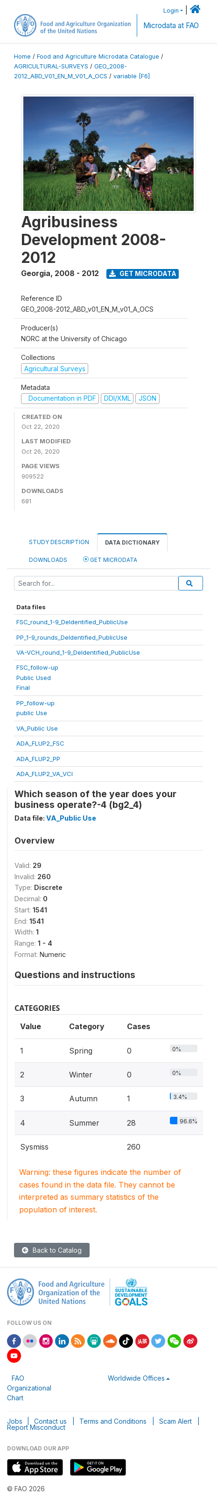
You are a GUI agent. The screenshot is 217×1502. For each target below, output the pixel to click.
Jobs (14, 1421)
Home (22, 56)
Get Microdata (142, 273)
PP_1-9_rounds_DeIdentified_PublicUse (71, 637)
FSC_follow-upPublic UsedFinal (37, 677)
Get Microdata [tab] (110, 559)
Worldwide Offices (136, 1378)
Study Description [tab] (59, 542)
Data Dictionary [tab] (132, 542)
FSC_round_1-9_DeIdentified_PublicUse (72, 622)
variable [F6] (131, 76)
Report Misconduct (36, 1427)
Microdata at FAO (171, 25)
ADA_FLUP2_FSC (40, 743)
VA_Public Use (37, 728)
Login (171, 10)
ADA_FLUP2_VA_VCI (44, 773)
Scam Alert (175, 1421)
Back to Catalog (52, 1250)
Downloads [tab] (48, 559)
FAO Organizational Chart (29, 1388)
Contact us (50, 1421)
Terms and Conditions (113, 1421)
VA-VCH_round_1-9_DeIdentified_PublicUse (78, 652)
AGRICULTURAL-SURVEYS (51, 66)
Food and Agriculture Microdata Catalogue (98, 56)
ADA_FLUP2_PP (38, 758)
